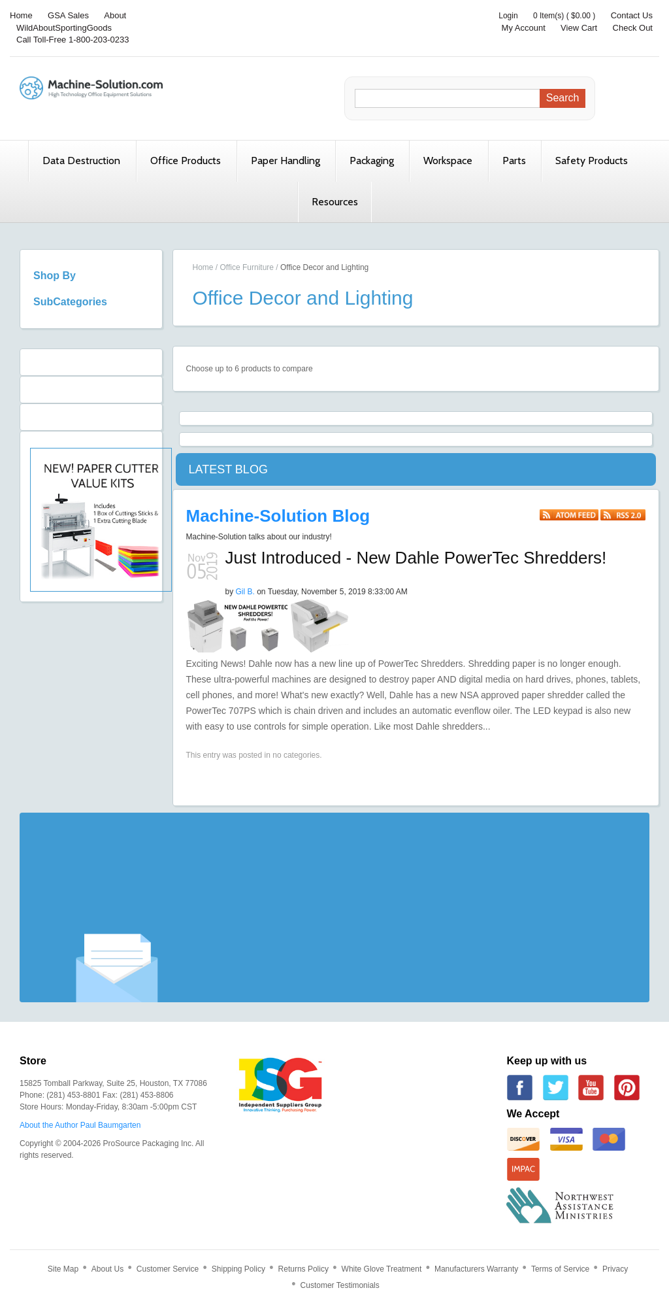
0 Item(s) (548, 15)
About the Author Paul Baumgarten (80, 1125)
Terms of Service (560, 1269)
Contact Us (632, 15)
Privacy (615, 1269)
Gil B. (245, 591)
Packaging (372, 160)
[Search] (450, 98)
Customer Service (168, 1269)
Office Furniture (247, 267)
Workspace (447, 160)
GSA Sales (68, 15)
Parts (514, 160)
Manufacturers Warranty (476, 1269)
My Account (524, 28)
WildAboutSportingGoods (64, 28)
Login (507, 15)
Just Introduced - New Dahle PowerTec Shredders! (416, 557)
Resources (335, 201)
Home (21, 15)
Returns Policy (303, 1269)
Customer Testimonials (340, 1285)
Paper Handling (285, 160)
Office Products (185, 160)
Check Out (633, 28)
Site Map (63, 1269)
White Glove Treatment (382, 1269)
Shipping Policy (238, 1269)
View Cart (579, 28)
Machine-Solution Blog (278, 516)
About (115, 15)
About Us (107, 1269)
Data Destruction (81, 160)
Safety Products (591, 160)
